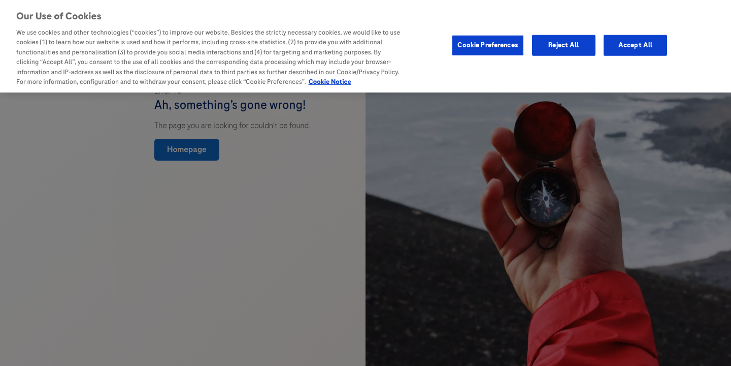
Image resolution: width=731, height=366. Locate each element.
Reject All (563, 43)
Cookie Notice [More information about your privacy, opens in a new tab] (330, 80)
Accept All (635, 43)
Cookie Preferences (487, 43)
